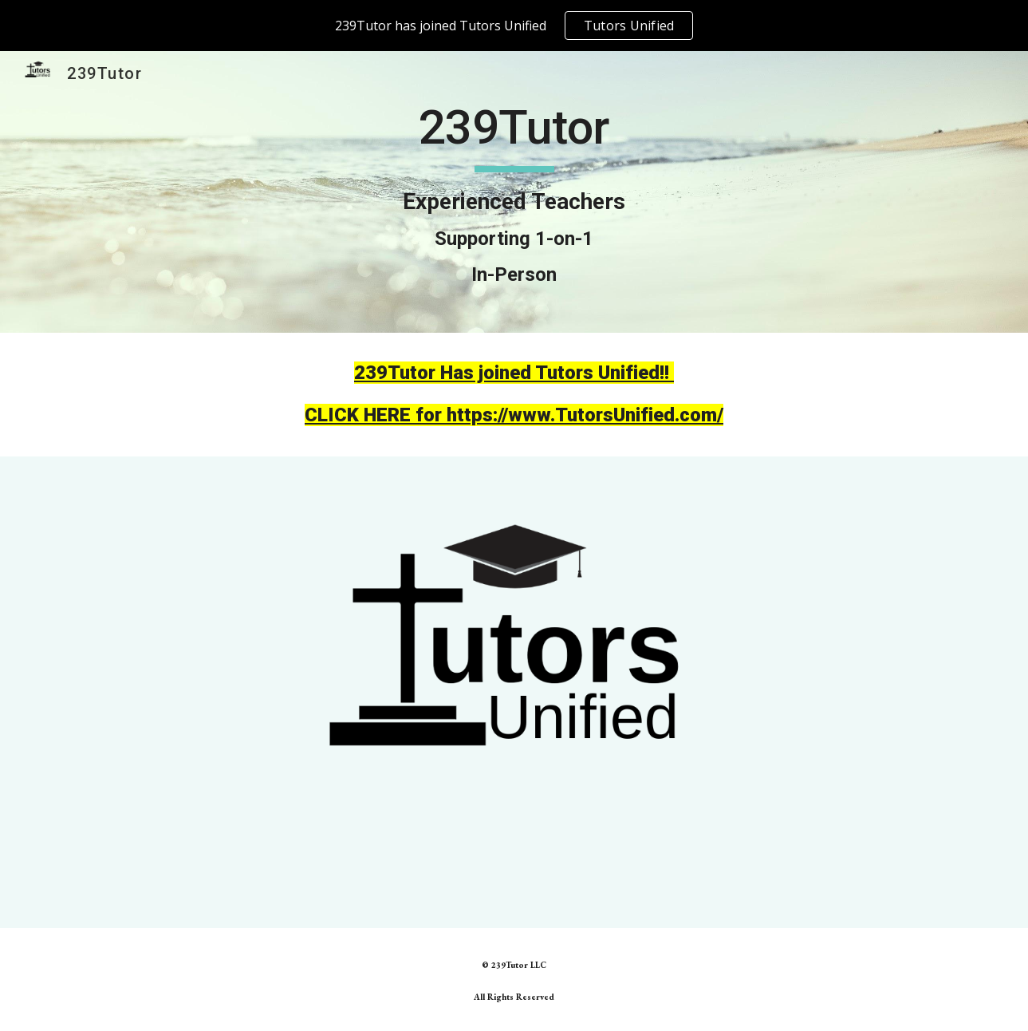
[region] (514, 25)
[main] (513, 192)
